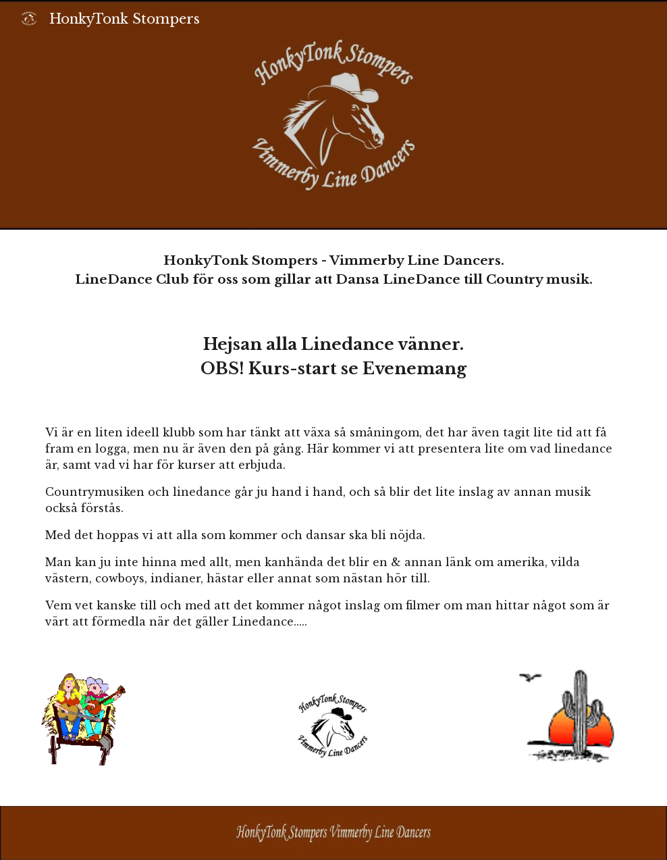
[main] (333, 270)
